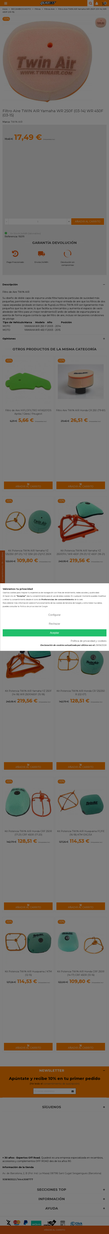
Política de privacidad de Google (34, 606)
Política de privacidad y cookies (88, 640)
